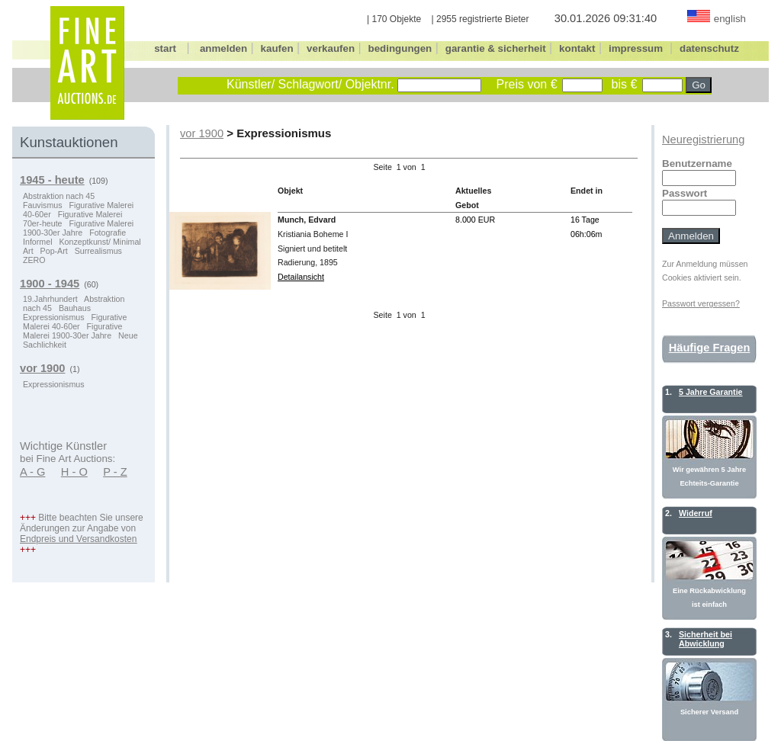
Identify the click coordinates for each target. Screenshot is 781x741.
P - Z (115, 472)
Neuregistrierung (703, 139)
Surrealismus (98, 250)
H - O (74, 472)
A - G (32, 472)
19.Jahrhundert (50, 298)
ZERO (34, 260)
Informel (38, 241)
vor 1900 (201, 133)
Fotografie (107, 232)
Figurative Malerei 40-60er (75, 322)
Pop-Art (54, 250)
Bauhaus (75, 308)
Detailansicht (301, 276)
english (730, 18)
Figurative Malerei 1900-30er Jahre (78, 228)
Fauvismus (43, 205)
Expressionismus (54, 317)
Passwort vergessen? (701, 303)
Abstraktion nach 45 (59, 195)
